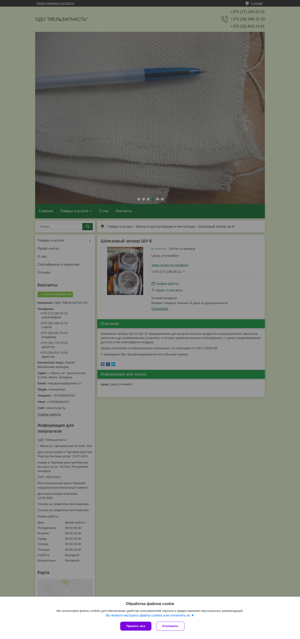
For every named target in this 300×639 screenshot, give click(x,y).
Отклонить (170, 626)
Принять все (135, 626)
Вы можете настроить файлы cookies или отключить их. (148, 615)
